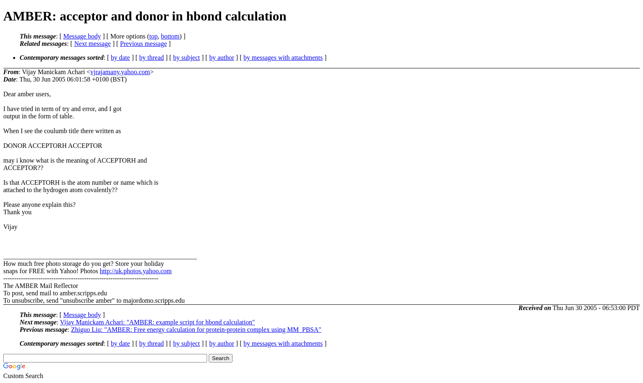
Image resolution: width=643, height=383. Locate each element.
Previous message (143, 43)
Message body (82, 36)
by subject (186, 57)
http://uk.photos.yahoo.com (136, 270)
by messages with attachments (283, 57)
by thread (151, 57)
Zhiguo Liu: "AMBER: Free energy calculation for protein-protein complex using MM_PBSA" (196, 329)
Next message (92, 43)
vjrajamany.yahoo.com (120, 71)
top (153, 36)
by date (120, 57)
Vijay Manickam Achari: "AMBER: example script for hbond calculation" (157, 322)
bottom (170, 36)
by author (221, 57)
